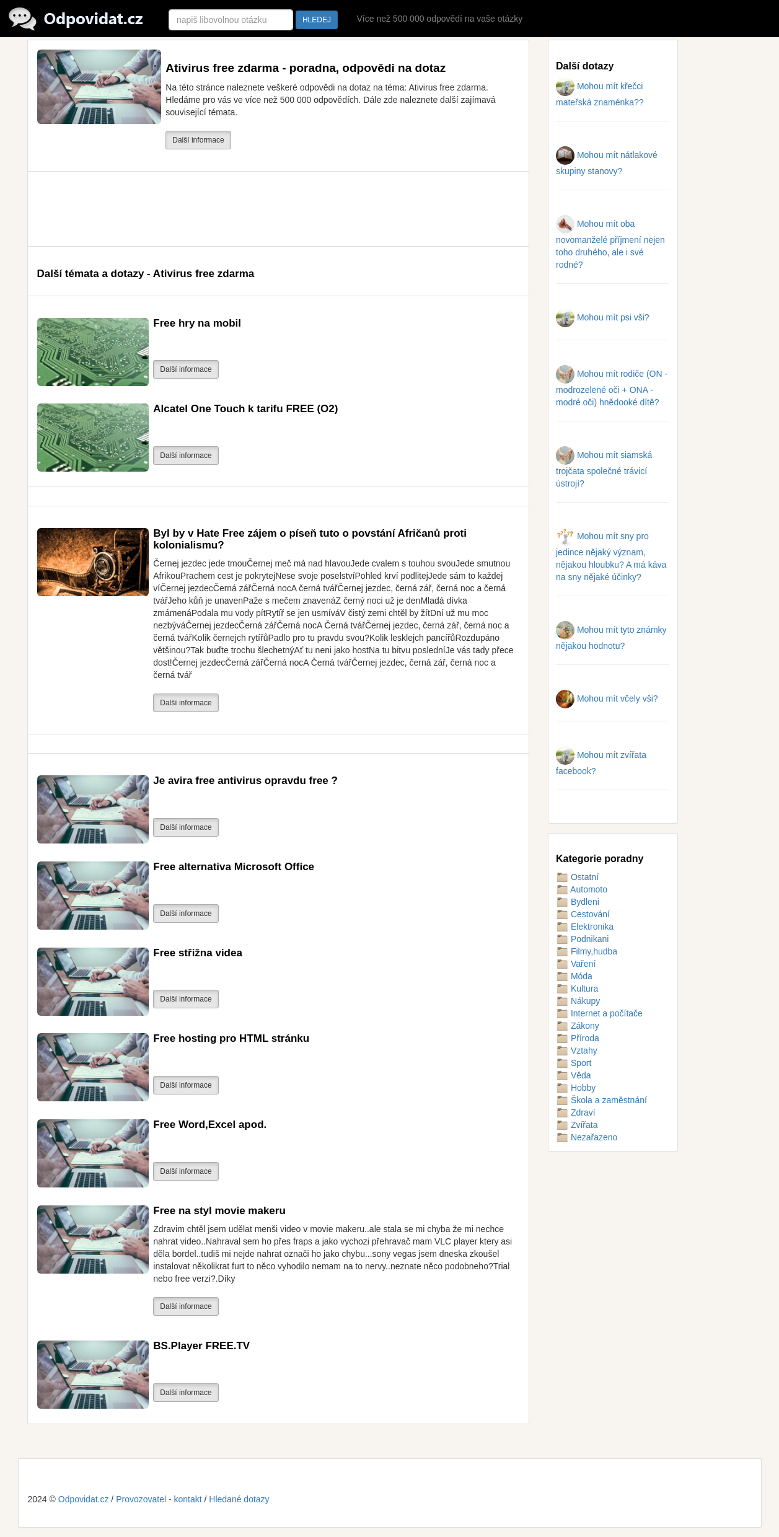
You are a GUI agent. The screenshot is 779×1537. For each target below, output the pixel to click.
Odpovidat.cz (83, 1499)
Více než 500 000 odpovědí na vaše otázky (439, 19)
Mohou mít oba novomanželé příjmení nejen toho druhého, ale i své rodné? (610, 244)
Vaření (576, 964)
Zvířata (576, 1125)
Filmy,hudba (586, 951)
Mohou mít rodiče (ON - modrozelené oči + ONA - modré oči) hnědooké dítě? (611, 388)
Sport (573, 1063)
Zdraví (576, 1112)
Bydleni (577, 902)
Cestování (583, 914)
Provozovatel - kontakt (159, 1499)
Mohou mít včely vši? (607, 698)
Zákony (577, 1026)
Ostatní (577, 877)
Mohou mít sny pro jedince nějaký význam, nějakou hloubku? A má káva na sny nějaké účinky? (611, 556)
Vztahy (576, 1050)
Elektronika (585, 926)
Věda (573, 1075)
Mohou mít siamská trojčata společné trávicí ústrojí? (604, 469)
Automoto (581, 889)
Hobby (576, 1088)
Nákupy (578, 1001)
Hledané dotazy (239, 1499)
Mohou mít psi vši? (602, 317)
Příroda (577, 1038)
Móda (574, 976)
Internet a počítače (599, 1013)
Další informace (198, 140)
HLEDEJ (316, 19)
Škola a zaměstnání (601, 1100)
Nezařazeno (586, 1137)
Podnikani (582, 939)
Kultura (577, 988)
